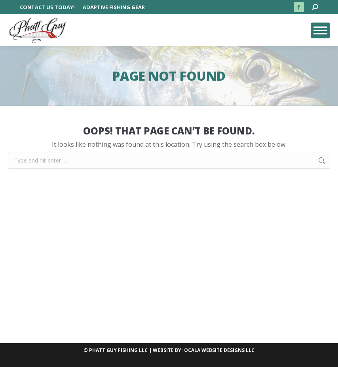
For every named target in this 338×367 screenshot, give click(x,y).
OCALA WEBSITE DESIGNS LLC (219, 350)
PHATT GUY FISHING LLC (118, 350)
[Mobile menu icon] (320, 30)
